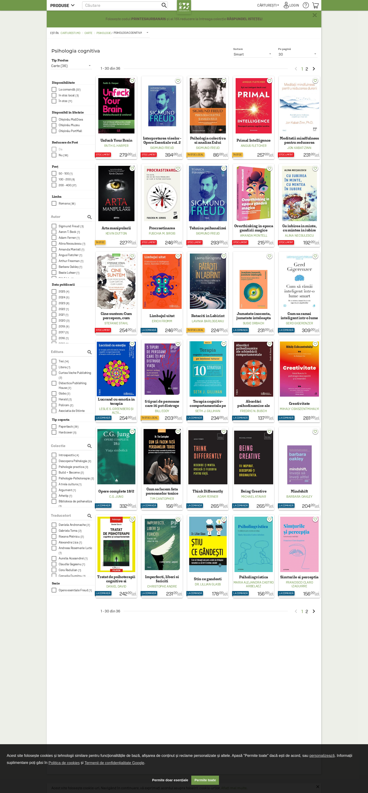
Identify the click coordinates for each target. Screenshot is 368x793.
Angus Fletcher (254, 146)
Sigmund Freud (162, 148)
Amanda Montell (253, 235)
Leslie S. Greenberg (114, 409)
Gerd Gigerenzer (299, 323)
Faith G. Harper (116, 146)
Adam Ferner (207, 496)
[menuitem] (268, 5)
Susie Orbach (253, 323)
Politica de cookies (64, 763)
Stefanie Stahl (116, 323)
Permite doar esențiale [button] (170, 780)
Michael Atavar (253, 496)
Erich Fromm (162, 321)
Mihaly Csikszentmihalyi (299, 409)
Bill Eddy (162, 411)
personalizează (322, 756)
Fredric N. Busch (253, 411)
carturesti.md (70, 33)
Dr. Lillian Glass (208, 584)
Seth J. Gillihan (207, 411)
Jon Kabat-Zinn (299, 148)
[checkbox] (73, 89)
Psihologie (103, 33)
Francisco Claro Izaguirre (299, 584)
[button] (125, 5)
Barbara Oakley (299, 496)
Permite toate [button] (205, 780)
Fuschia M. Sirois (162, 233)
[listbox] (131, 32)
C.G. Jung (116, 496)
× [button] (315, 15)
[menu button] (64, 5)
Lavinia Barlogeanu (208, 321)
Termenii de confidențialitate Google (114, 763)
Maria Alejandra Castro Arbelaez (254, 584)
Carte (88, 33)
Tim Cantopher (162, 499)
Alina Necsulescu (299, 235)
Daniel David (116, 586)
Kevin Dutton (116, 233)
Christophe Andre (162, 586)
